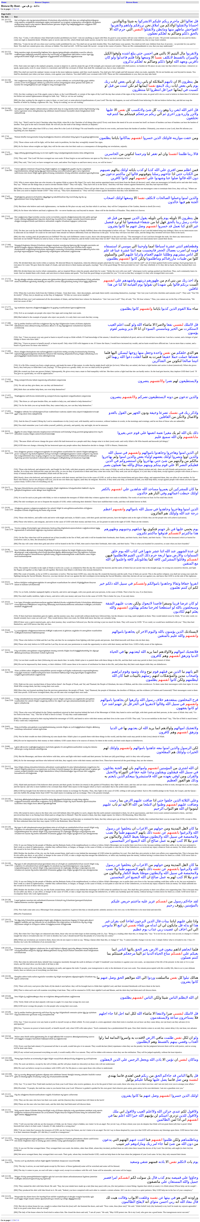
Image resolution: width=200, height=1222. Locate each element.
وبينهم (148, 465)
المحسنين (117, 841)
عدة (191, 551)
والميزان (192, 57)
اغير (190, 110)
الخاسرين (111, 154)
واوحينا (142, 246)
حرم (122, 29)
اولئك (124, 170)
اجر (127, 841)
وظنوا (161, 804)
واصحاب (192, 676)
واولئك (173, 513)
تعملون (116, 465)
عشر (155, 551)
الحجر (161, 250)
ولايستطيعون (188, 381)
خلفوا (168, 800)
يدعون (107, 1140)
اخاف (183, 929)
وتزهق (185, 656)
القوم (182, 309)
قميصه (176, 1177)
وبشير (122, 329)
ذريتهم (141, 280)
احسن (148, 53)
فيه (109, 114)
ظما (122, 832)
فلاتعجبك (192, 652)
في (185, 90)
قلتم (131, 57)
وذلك (194, 780)
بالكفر (105, 489)
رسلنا (156, 174)
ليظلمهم (192, 680)
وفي (163, 493)
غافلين (193, 288)
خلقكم (181, 353)
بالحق (194, 33)
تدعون (110, 174)
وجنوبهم (125, 529)
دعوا (129, 357)
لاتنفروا (150, 704)
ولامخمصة (190, 836)
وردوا (151, 977)
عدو (195, 841)
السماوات (191, 555)
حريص (125, 901)
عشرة (170, 246)
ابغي (177, 110)
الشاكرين (159, 361)
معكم (144, 607)
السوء (150, 329)
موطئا (144, 836)
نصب (109, 832)
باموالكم (153, 583)
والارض (177, 555)
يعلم (195, 611)
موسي (126, 246)
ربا (171, 110)
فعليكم (193, 465)
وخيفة (154, 413)
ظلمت (168, 1038)
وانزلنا (139, 254)
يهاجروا (107, 457)
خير (102, 583)
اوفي (175, 776)
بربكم (184, 284)
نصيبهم (105, 170)
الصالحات (163, 198)
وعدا (150, 772)
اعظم (107, 509)
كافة (157, 559)
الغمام (148, 254)
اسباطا (160, 246)
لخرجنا (153, 607)
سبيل (118, 453)
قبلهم (163, 671)
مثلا (188, 309)
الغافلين (165, 417)
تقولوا (148, 284)
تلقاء (140, 925)
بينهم (173, 1042)
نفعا (169, 324)
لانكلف (168, 57)
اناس (189, 254)
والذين (193, 198)
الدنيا (194, 656)
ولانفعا (160, 1013)
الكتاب (188, 174)
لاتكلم (182, 1162)
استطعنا (165, 607)
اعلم (120, 324)
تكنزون (142, 533)
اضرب (181, 250)
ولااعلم (151, 1111)
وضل (141, 226)
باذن (158, 1059)
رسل (185, 222)
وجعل (149, 353)
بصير (107, 465)
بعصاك (171, 250)
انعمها (151, 433)
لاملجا (147, 804)
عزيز (151, 901)
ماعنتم (135, 901)
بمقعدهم (170, 700)
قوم (136, 433)
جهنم (161, 529)
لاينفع (160, 86)
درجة (194, 513)
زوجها (133, 353)
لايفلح (140, 1202)
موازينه (178, 138)
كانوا (125, 178)
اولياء (148, 457)
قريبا (176, 603)
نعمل (176, 226)
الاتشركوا (145, 21)
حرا (104, 704)
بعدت (128, 603)
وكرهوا (134, 700)
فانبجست (149, 250)
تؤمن (169, 1059)
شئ (148, 110)
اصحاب (109, 198)
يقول (143, 218)
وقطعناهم (191, 246)
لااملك (188, 324)
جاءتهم (166, 174)
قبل (111, 86)
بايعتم (112, 776)
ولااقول (192, 1111)
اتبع (119, 925)
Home (3, 2)
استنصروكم (127, 461)
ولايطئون (156, 836)
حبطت (184, 493)
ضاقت (147, 800)
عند (187, 513)
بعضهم (158, 457)
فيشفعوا (133, 222)
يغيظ (135, 836)
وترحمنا (140, 154)
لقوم (113, 329)
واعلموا (121, 559)
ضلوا (174, 178)
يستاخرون (186, 1017)
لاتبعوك (147, 603)
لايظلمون (143, 1042)
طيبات (181, 258)
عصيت (168, 929)
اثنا (162, 551)
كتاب (133, 551)
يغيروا (121, 433)
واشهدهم (129, 280)
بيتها (167, 1198)
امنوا (184, 198)
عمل (162, 841)
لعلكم (162, 33)
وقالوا (160, 704)
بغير (145, 949)
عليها (109, 110)
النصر (183, 465)
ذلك (195, 433)
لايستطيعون (157, 397)
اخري (171, 114)
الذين (157, 138)
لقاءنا (130, 921)
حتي (139, 53)
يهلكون (134, 607)
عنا (168, 178)
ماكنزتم (187, 533)
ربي (160, 929)
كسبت (193, 90)
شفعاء (145, 222)
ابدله (153, 925)
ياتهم (189, 671)
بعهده (167, 776)
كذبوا (164, 309)
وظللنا (167, 254)
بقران (115, 921)
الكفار (126, 836)
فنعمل (109, 222)
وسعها (145, 57)
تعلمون (175, 587)
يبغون (168, 949)
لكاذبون (178, 611)
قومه (194, 250)
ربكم (165, 21)
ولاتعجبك (192, 728)
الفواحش (191, 29)
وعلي (194, 800)
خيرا (170, 90)
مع (196, 563)
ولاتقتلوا (182, 25)
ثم (164, 114)
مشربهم (179, 254)
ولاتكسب (138, 110)
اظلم (187, 170)
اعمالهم (173, 493)
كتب (180, 841)
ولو (113, 57)
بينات (165, 921)
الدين (109, 461)
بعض (121, 81)
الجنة (194, 202)
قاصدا (157, 603)
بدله (186, 925)
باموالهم (148, 453)
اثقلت (137, 357)
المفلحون (163, 752)
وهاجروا (172, 453)
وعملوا (176, 198)
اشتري (183, 768)
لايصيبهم (131, 832)
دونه (170, 397)
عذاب (152, 929)
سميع (166, 437)
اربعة (161, 555)
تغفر (154, 154)
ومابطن (161, 29)
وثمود (135, 671)
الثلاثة (185, 800)
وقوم (126, 671)
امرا (114, 1177)
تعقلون (152, 33)
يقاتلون (108, 768)
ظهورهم (153, 280)
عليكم (157, 21)
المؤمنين (165, 768)
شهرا (147, 551)
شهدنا (162, 284)
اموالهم (179, 652)
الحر (135, 704)
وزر (178, 114)
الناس (122, 949)
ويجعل (144, 1059)
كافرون (156, 656)
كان (107, 57)
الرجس (133, 1059)
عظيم (137, 929)
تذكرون (128, 61)
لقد (195, 901)
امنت (123, 86)
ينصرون (143, 381)
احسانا (193, 25)
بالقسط (179, 57)
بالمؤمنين (191, 905)
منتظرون (138, 90)
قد (109, 218)
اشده (126, 53)
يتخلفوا (126, 828)
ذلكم (185, 33)
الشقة (110, 603)
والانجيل (112, 772)
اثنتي (179, 246)
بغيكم (194, 953)
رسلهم (146, 676)
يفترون (113, 226)
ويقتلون (160, 772)
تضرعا (163, 413)
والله (130, 465)
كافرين (116, 178)
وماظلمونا (153, 258)
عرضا (184, 603)
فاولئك (167, 138)
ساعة (174, 1017)
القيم (131, 555)
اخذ (190, 280)
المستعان (175, 1182)
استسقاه (110, 246)
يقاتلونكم (141, 559)
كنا (183, 226)
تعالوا (189, 21)
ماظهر (179, 29)
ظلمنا (183, 154)
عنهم (133, 226)
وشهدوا (160, 178)
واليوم (152, 631)
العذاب (193, 1042)
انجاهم (186, 949)
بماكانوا (125, 138)
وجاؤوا (193, 1177)
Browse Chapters (42, 2)
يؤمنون (193, 333)
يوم (195, 86)
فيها (182, 202)
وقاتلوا (181, 559)
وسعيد (134, 1162)
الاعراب (141, 828)
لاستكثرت (191, 329)
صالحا (186, 361)
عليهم (158, 254)
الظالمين (163, 1119)
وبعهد (183, 61)
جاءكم (187, 901)
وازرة (185, 114)
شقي (144, 1162)
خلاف (159, 700)
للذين (182, 1115)
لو (196, 603)
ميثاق (139, 465)
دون (195, 178)
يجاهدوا (129, 631)
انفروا (194, 583)
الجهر (136, 413)
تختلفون (192, 118)
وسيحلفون (190, 607)
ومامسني (162, 329)
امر (155, 1144)
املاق (155, 25)
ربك (139, 81)
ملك (116, 1111)
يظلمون (105, 138)
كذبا (150, 170)
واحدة (158, 353)
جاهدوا (151, 748)
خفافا (185, 583)
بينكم (157, 465)
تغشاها (193, 357)
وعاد (143, 671)
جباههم (137, 529)
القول (122, 413)
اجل (121, 1013)
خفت (187, 138)
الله (115, 29)
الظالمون (128, 1202)
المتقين (188, 563)
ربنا (190, 154)
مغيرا (167, 433)
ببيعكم (130, 776)
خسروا (148, 138)
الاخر (143, 631)
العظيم (172, 780)
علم (106, 250)
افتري (171, 170)
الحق (138, 949)
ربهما (115, 357)
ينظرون (187, 81)
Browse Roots (132, 2)
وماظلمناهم (189, 1140)
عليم (158, 437)
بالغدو (113, 413)
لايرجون (140, 921)
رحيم (170, 905)
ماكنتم (120, 174)
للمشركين (180, 489)
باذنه (161, 1162)
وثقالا (176, 583)
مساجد (153, 489)
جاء (110, 1013)
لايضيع (135, 841)
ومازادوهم (138, 1144)
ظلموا (167, 1140)
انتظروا (155, 90)
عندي (176, 1111)
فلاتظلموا (120, 555)
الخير (174, 329)
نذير (130, 329)
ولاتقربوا (117, 25)
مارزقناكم (169, 258)
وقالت (122, 1198)
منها (171, 29)
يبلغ (133, 53)
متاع (167, 953)
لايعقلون (106, 1059)
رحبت (113, 800)
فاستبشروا (143, 776)
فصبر (107, 1177)
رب (159, 110)
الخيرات (192, 752)
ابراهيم (117, 671)
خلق (114, 551)
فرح (195, 700)
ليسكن (123, 353)
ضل (178, 1080)
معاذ (189, 1202)
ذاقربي (193, 61)
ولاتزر (194, 114)
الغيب (112, 324)
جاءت (194, 222)
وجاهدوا (160, 453)
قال (158, 921)
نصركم (143, 397)
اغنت (141, 1140)
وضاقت (192, 804)
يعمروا (163, 489)
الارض (128, 800)
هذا (110, 284)
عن (115, 284)
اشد (111, 704)
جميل (194, 1182)
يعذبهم (132, 728)
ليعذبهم (134, 652)
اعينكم (163, 1115)
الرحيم (158, 808)
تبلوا (186, 977)
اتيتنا (195, 361)
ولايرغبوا (186, 832)
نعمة (159, 433)
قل (196, 21)
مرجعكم (142, 114)
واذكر (194, 413)
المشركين (168, 559)
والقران (192, 776)
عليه (143, 772)
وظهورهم (111, 529)
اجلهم (103, 1013)
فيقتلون (172, 772)
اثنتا (133, 250)
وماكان (193, 1059)
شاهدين (135, 489)
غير (195, 226)
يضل (163, 1080)
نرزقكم (138, 25)
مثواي (154, 1202)
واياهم (128, 25)
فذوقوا (163, 533)
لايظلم (183, 997)
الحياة (114, 652)
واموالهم (140, 768)
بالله (179, 607)
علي (163, 170)
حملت (182, 357)
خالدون (173, 202)
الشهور (182, 551)
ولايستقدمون (159, 1017)
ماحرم (174, 21)
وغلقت (144, 1198)
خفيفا (166, 357)
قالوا (134, 174)
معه (159, 748)
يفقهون (181, 708)
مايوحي (107, 925)
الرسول (185, 748)
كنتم (115, 114)
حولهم (158, 828)
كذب (140, 170)
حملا (174, 357)
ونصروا (177, 457)
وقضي (182, 1042)
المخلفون (184, 700)
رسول (150, 700)
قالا (195, 154)
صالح (154, 841)
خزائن (167, 1111)
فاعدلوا (122, 57)
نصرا (168, 381)
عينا (117, 250)
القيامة (132, 284)
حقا (137, 772)
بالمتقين (164, 636)
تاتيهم (168, 81)
